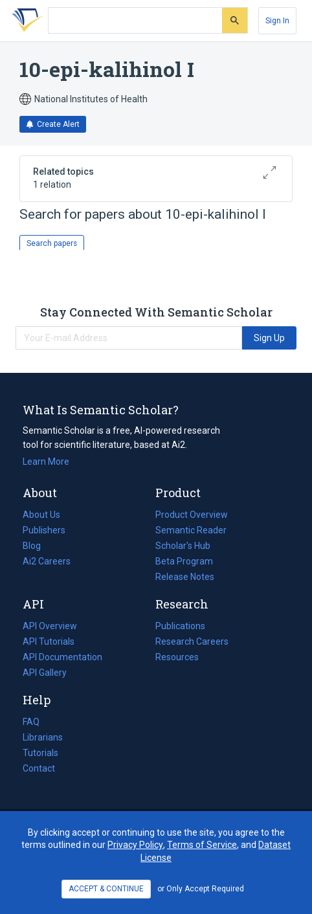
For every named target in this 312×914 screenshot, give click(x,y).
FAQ (31, 722)
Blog (37, 545)
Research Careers (191, 641)
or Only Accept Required (200, 888)
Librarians (43, 737)
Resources (177, 657)
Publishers (44, 530)
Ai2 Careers (47, 561)
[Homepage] (25, 21)
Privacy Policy (135, 845)
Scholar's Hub (182, 546)
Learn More (46, 461)
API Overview (50, 626)
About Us (41, 514)
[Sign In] (277, 20)
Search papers (52, 243)
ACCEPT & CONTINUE (106, 888)
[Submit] (234, 20)
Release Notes (184, 577)
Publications (180, 626)
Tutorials (40, 753)
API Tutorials (48, 641)
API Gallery (45, 672)
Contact (39, 768)
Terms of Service (202, 845)
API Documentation (62, 657)
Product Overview (191, 514)
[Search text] (135, 20)
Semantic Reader (191, 530)
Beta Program (184, 561)
